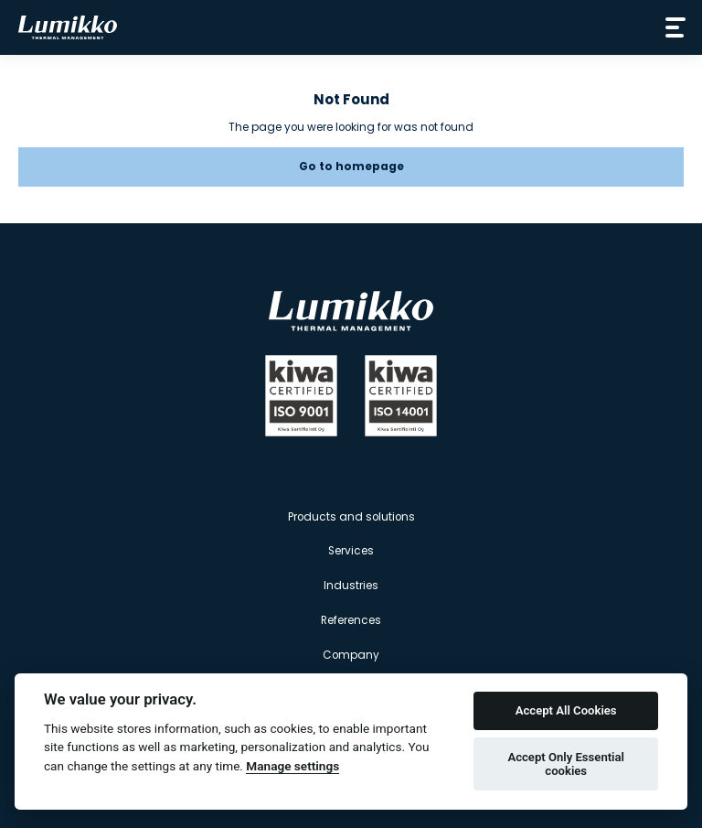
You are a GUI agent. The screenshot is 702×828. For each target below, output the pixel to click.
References (351, 620)
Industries (351, 585)
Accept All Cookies (566, 710)
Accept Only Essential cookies (565, 764)
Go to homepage (351, 166)
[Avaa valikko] (672, 27)
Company (351, 655)
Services (351, 550)
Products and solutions (351, 517)
